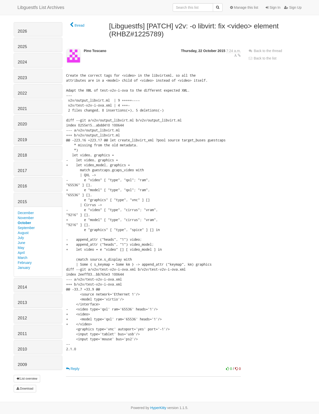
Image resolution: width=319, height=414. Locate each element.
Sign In (273, 7)
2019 (22, 139)
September (26, 228)
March (22, 258)
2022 (22, 93)
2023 (22, 77)
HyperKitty (158, 408)
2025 (22, 46)
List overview (26, 378)
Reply (73, 369)
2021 (22, 108)
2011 (22, 333)
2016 (22, 186)
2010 (22, 349)
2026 (22, 31)
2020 (22, 124)
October (24, 223)
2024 (22, 62)
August (23, 233)
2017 (22, 170)
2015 (22, 201)
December (26, 213)
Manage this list (244, 7)
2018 (22, 155)
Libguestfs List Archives (40, 7)
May (21, 248)
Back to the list (262, 58)
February (25, 263)
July (21, 238)
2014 (22, 287)
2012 (22, 318)
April (21, 253)
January (24, 268)
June (21, 243)
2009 (22, 364)
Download (24, 388)
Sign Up (293, 7)
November (26, 218)
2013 (22, 302)
